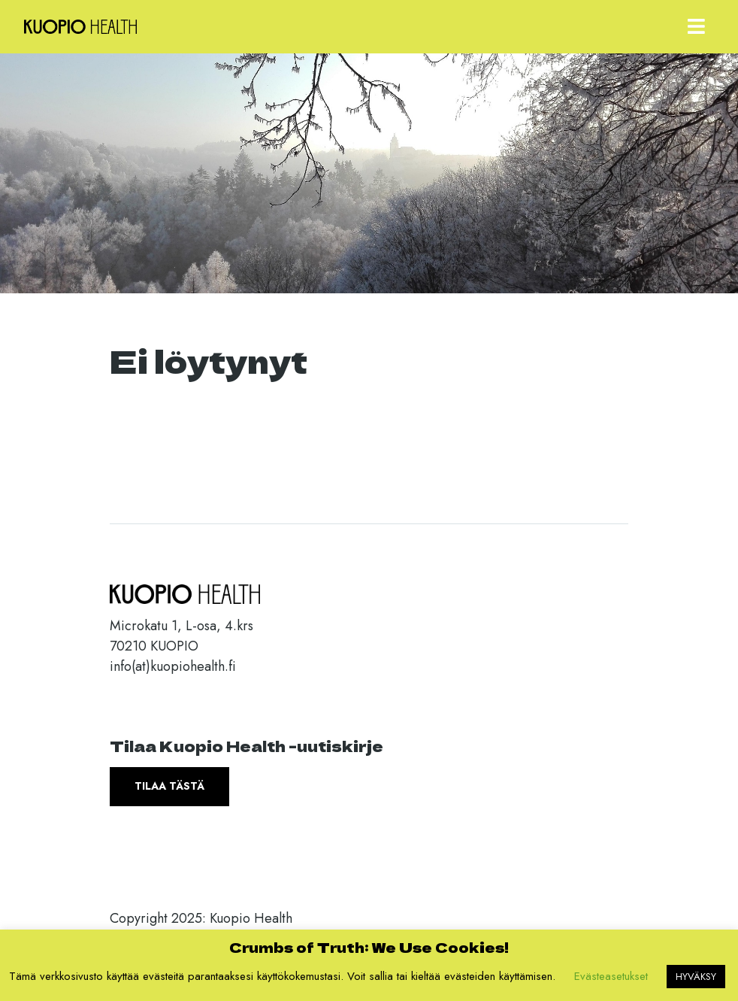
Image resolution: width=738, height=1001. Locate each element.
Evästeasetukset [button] (611, 976)
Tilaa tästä (169, 785)
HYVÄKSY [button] (696, 976)
